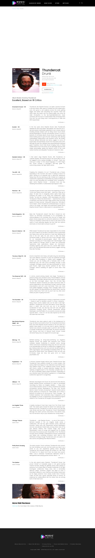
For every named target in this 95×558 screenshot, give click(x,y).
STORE (57, 3)
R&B (18, 8)
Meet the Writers (34, 544)
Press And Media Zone (61, 544)
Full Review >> (61, 122)
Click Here (39, 494)
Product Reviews (76, 544)
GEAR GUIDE (48, 3)
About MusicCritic (20, 544)
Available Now (47, 89)
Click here (15, 506)
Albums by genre (35, 3)
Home (14, 8)
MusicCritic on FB (48, 546)
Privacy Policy (46, 544)
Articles (66, 3)
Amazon (51, 92)
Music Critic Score (55, 85)
